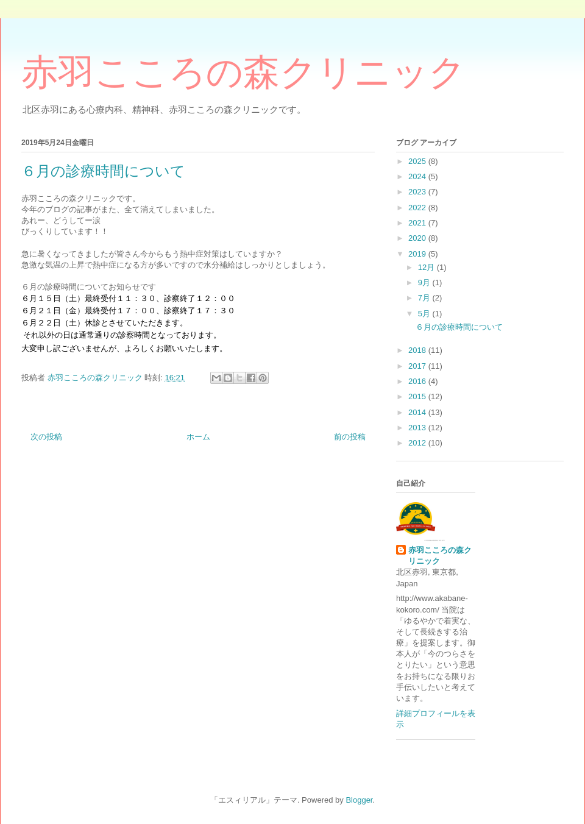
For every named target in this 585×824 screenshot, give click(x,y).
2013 (418, 427)
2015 (418, 396)
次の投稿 (46, 436)
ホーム (198, 436)
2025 (418, 161)
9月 (425, 282)
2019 (418, 253)
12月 (427, 267)
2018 (418, 350)
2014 (418, 412)
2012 (418, 442)
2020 (418, 238)
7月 (425, 297)
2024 (418, 176)
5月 (425, 313)
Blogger (359, 799)
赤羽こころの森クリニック (243, 72)
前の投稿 (350, 436)
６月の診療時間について (459, 327)
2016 (418, 381)
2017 (418, 366)
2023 (418, 191)
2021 (418, 222)
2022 (418, 207)
